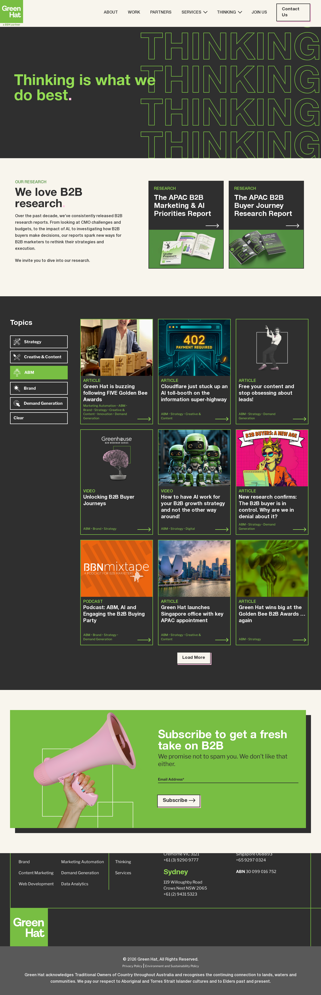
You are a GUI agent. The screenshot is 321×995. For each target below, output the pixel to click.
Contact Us (290, 12)
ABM (24, 372)
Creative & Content (37, 357)
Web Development (36, 884)
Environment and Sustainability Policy (172, 966)
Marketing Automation (82, 861)
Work (134, 13)
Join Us (259, 13)
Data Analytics (74, 884)
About (111, 13)
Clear (19, 418)
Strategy (27, 341)
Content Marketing (36, 872)
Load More (193, 658)
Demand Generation (38, 403)
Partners (161, 13)
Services (194, 12)
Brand (25, 388)
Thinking (229, 12)
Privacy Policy (132, 966)
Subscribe (179, 800)
